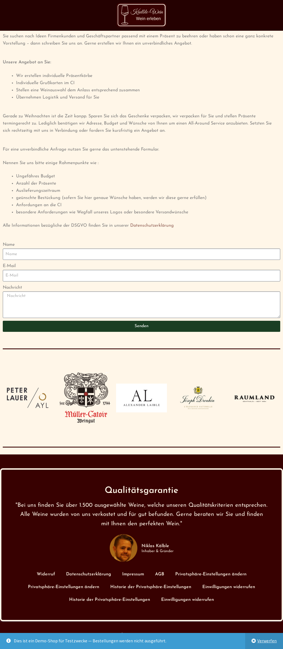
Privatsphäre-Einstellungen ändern (211, 574)
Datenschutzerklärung (152, 225)
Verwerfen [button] (267, 640)
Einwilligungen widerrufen (228, 587)
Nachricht (12, 287)
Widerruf (46, 574)
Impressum (133, 574)
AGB (159, 574)
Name (9, 244)
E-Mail (9, 266)
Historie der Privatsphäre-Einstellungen (150, 587)
